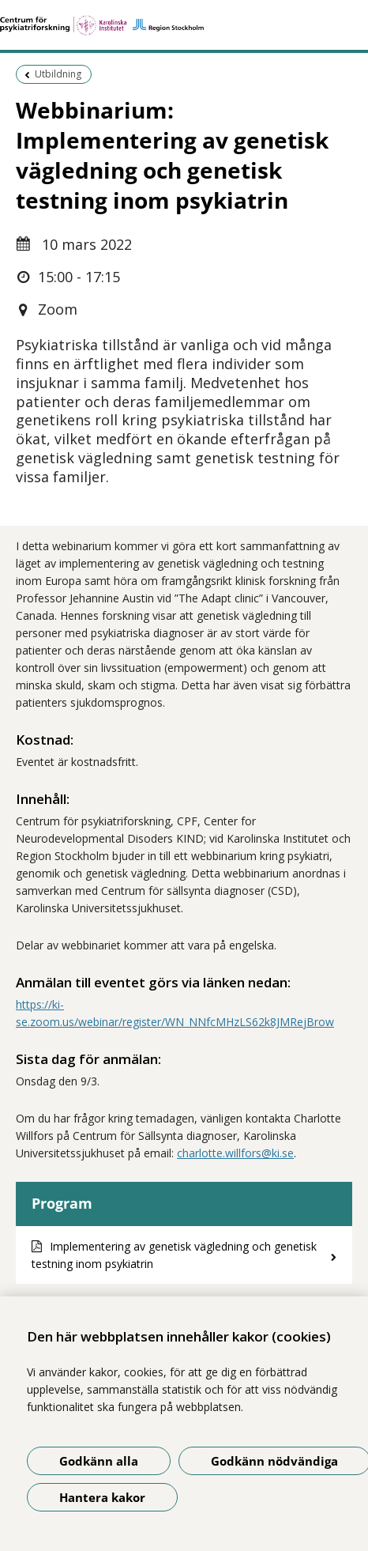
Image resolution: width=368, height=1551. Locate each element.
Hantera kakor (102, 1497)
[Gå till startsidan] (184, 25)
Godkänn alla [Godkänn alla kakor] (98, 1461)
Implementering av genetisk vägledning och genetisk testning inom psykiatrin (174, 1255)
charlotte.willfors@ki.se (235, 1152)
